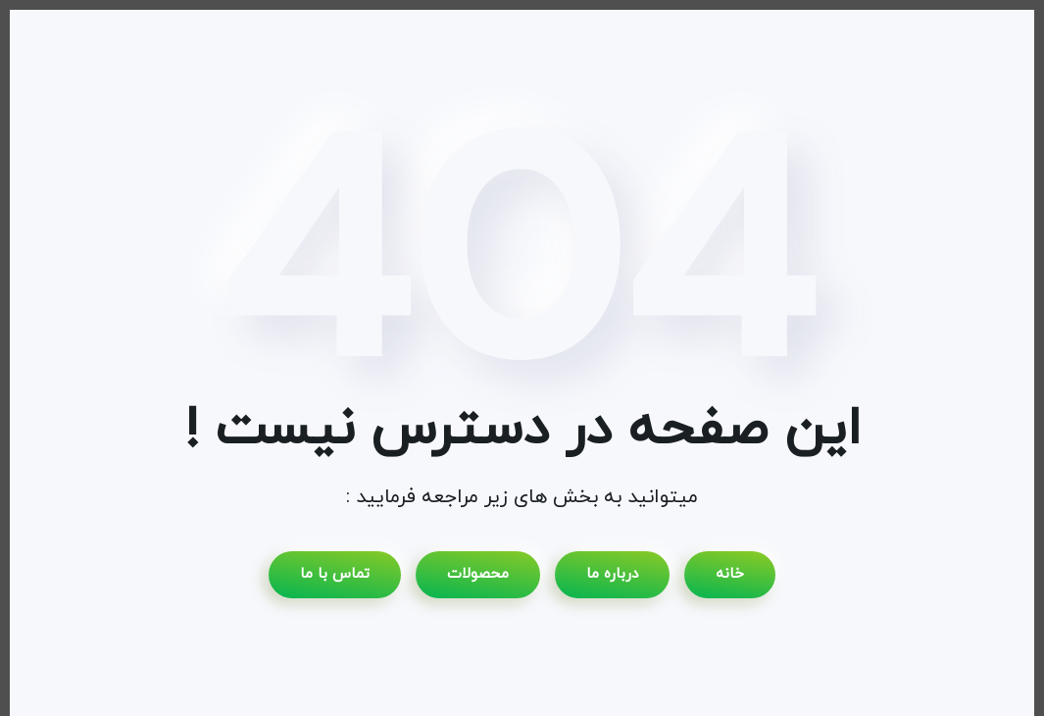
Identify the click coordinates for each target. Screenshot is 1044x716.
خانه (730, 574)
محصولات (478, 574)
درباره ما (612, 574)
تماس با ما (335, 574)
